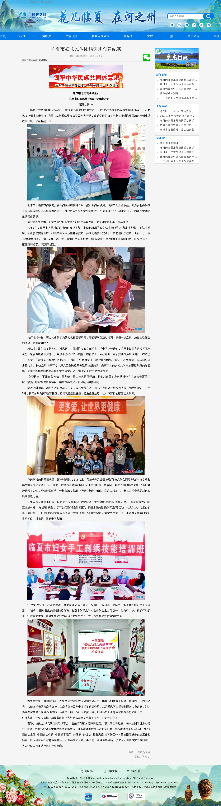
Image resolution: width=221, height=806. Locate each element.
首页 (24, 60)
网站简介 (89, 771)
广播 (170, 36)
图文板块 (33, 60)
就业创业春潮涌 (169, 93)
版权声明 (112, 771)
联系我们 (135, 771)
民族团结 (43, 60)
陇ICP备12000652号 (167, 782)
